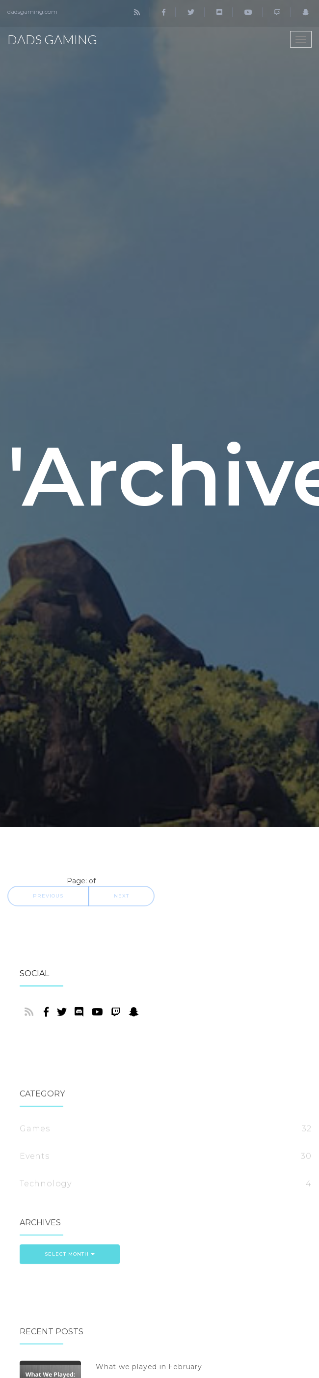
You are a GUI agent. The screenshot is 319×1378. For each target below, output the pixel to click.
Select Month (70, 1271)
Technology (46, 1223)
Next (121, 896)
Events (35, 1196)
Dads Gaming (52, 39)
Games (35, 1168)
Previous (48, 896)
